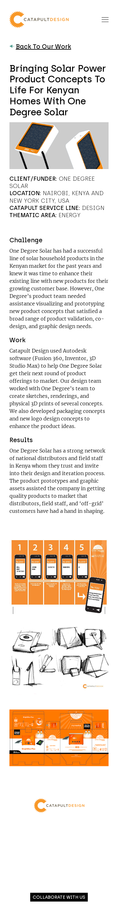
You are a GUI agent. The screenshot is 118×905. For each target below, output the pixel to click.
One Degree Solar (30, 251)
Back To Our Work (40, 46)
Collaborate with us (59, 897)
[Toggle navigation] (105, 19)
